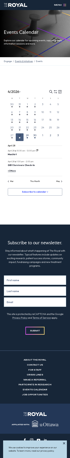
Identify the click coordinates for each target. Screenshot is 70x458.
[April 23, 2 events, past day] (35, 129)
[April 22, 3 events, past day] (27, 129)
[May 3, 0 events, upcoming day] (58, 137)
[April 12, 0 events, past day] (58, 114)
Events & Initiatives (24, 61)
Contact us (35, 365)
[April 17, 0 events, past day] (42, 122)
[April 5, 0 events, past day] (58, 106)
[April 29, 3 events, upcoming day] (27, 137)
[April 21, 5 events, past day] (19, 129)
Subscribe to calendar (34, 191)
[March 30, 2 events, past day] (12, 106)
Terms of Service (41, 317)
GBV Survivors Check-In (21, 165)
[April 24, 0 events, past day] (42, 129)
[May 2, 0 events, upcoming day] (50, 137)
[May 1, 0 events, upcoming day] (42, 137)
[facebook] (24, 440)
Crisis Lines (35, 375)
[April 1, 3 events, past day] (27, 106)
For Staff (34, 370)
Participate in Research (35, 384)
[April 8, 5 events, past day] (27, 114)
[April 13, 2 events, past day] (12, 122)
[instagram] (31, 440)
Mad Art (12, 154)
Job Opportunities (35, 394)
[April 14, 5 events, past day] (19, 122)
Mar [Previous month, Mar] (11, 181)
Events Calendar (35, 389)
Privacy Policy (19, 317)
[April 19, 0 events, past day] (58, 122)
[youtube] (38, 440)
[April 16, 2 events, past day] (35, 122)
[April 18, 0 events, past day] (50, 122)
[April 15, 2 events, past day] (27, 122)
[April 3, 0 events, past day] (42, 106)
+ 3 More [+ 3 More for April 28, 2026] (12, 171)
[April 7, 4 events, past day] (19, 114)
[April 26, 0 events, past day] (58, 129)
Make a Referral (35, 380)
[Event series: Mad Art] (37, 150)
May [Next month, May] (59, 181)
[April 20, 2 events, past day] (12, 129)
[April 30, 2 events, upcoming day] (35, 137)
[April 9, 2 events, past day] (35, 114)
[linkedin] (45, 440)
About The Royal (35, 360)
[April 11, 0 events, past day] (50, 114)
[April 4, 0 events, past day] (50, 106)
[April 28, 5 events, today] (19, 137)
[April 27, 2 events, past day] (12, 137)
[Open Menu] (64, 5)
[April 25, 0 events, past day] (50, 129)
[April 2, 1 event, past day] (35, 106)
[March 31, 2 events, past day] (19, 106)
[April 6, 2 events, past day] (12, 114)
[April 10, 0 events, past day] (42, 114)
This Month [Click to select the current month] (35, 181)
